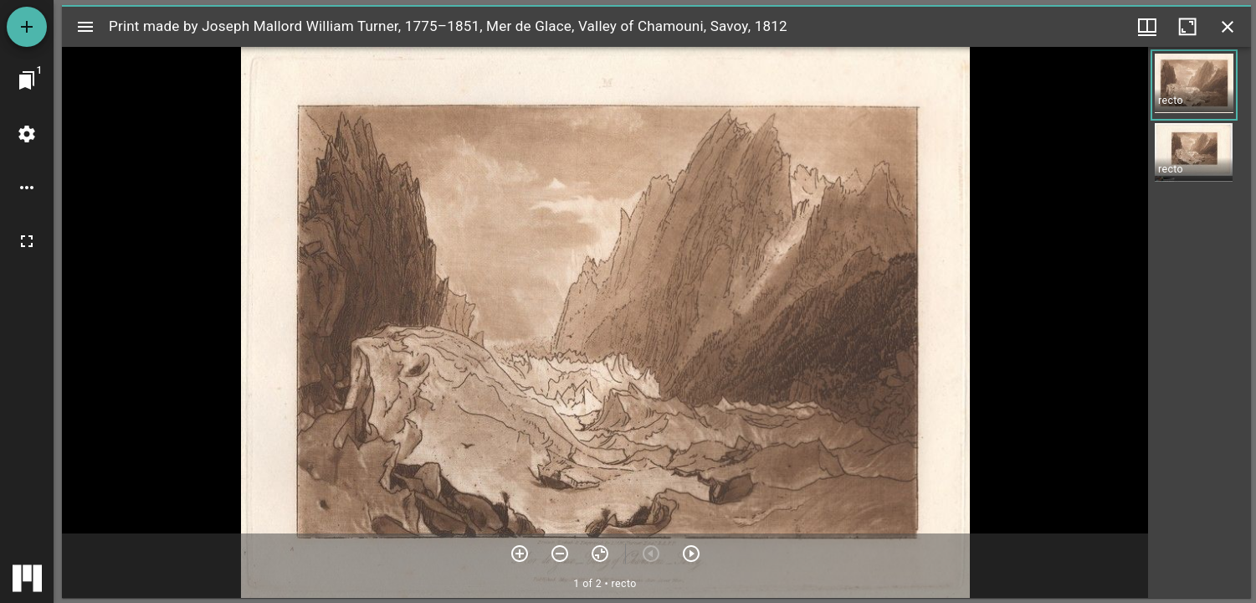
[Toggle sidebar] (85, 27)
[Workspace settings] (27, 134)
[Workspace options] (27, 188)
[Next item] (691, 553)
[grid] (1199, 322)
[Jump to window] (27, 80)
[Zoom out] (560, 553)
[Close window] (1227, 27)
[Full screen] (27, 241)
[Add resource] (27, 27)
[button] (1194, 85)
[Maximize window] (1187, 27)
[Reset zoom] (600, 553)
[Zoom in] (520, 553)
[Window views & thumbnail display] (1147, 27)
